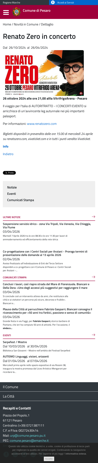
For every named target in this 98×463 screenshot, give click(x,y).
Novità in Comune (26, 24)
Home (7, 24)
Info (5, 146)
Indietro (8, 154)
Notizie (12, 187)
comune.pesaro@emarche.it (29, 440)
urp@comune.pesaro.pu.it (27, 435)
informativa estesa (75, 453)
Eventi (11, 193)
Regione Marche (11, 3)
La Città (8, 396)
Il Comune (10, 387)
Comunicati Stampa (20, 200)
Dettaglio (47, 24)
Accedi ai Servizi (62, 3)
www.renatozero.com (42, 123)
